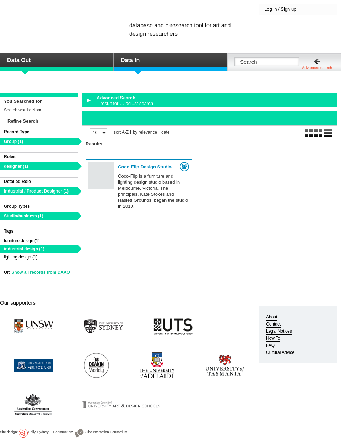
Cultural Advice (280, 352)
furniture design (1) (22, 240)
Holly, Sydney (38, 432)
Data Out (19, 60)
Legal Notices (279, 331)
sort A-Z (121, 132)
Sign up (288, 9)
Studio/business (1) (23, 215)
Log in (270, 9)
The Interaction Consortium (107, 432)
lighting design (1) (21, 257)
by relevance (145, 132)
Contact (273, 324)
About (271, 317)
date (165, 132)
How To (273, 338)
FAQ (270, 345)
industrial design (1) (24, 248)
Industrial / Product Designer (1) (36, 191)
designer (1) (16, 166)
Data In (130, 60)
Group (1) (13, 141)
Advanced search (317, 68)
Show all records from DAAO (40, 272)
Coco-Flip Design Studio (145, 166)
